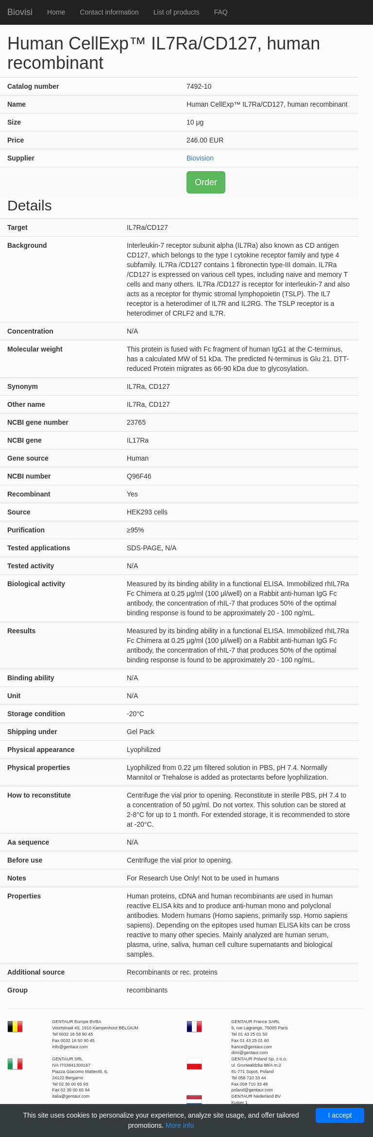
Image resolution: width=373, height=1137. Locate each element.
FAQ (221, 12)
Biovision (200, 158)
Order (206, 182)
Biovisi (20, 12)
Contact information (109, 12)
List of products (176, 12)
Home (56, 12)
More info (180, 1125)
